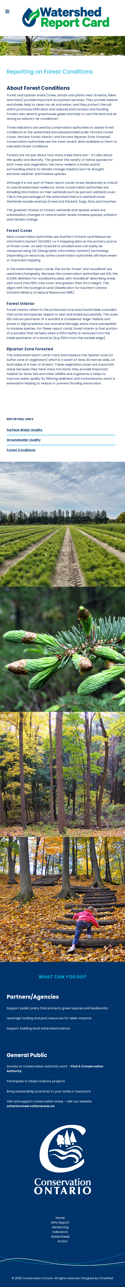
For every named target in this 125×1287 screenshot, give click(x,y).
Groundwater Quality (24, 440)
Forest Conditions (21, 450)
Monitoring (60, 1227)
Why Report (60, 1222)
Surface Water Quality (24, 430)
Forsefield (106, 1278)
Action (62, 1241)
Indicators (60, 1232)
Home (60, 1218)
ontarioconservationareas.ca (30, 1106)
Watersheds (60, 1236)
